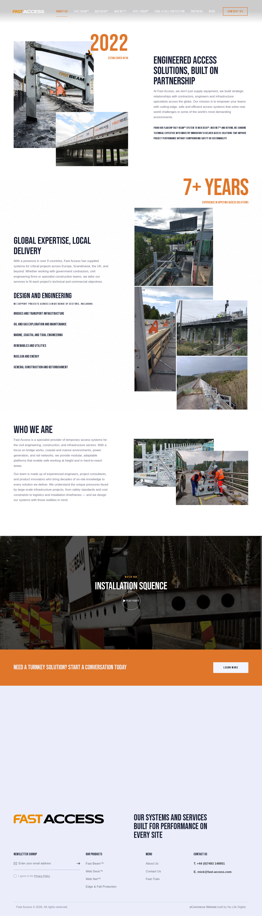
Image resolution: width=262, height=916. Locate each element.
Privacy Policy (42, 876)
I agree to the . (34, 876)
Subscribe (77, 863)
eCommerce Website (203, 907)
